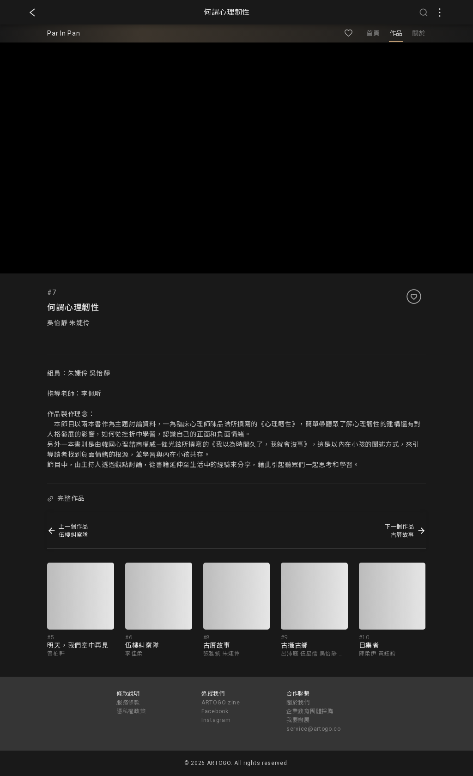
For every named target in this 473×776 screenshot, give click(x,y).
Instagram (215, 720)
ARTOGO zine (220, 702)
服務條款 (128, 702)
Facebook (215, 711)
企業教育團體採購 (310, 711)
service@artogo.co (313, 729)
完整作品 (66, 498)
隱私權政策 (131, 711)
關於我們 (298, 702)
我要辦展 (298, 720)
